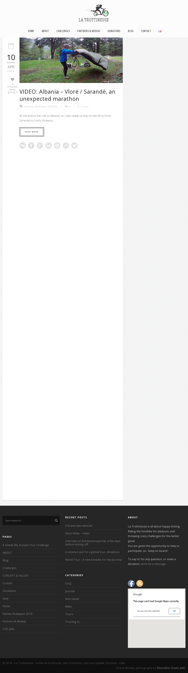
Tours (85, 106)
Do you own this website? (148, 611)
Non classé (72, 599)
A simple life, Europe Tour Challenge (26, 545)
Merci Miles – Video (77, 533)
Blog (131, 31)
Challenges (63, 31)
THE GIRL (9, 629)
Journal (70, 591)
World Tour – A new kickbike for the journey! (93, 560)
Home (31, 31)
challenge (40, 106)
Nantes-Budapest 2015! (17, 614)
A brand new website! (78, 526)
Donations (114, 31)
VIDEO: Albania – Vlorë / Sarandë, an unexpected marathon (67, 95)
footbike (52, 106)
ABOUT (45, 31)
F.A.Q (68, 583)
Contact (146, 31)
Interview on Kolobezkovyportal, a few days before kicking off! (92, 542)
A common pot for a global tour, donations (92, 552)
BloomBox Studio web (171, 668)
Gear (6, 598)
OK (174, 611)
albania (28, 106)
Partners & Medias (88, 31)
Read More (32, 131)
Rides (68, 606)
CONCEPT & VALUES (15, 575)
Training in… (73, 622)
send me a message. (153, 564)
